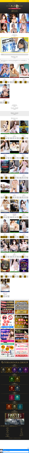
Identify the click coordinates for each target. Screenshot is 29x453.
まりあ (24, 214)
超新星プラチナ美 (5, 293)
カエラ (5, 214)
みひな (5, 99)
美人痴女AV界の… (24, 273)
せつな (14, 194)
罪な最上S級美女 (14, 214)
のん (14, 273)
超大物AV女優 (5, 273)
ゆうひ (24, 194)
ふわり (5, 194)
